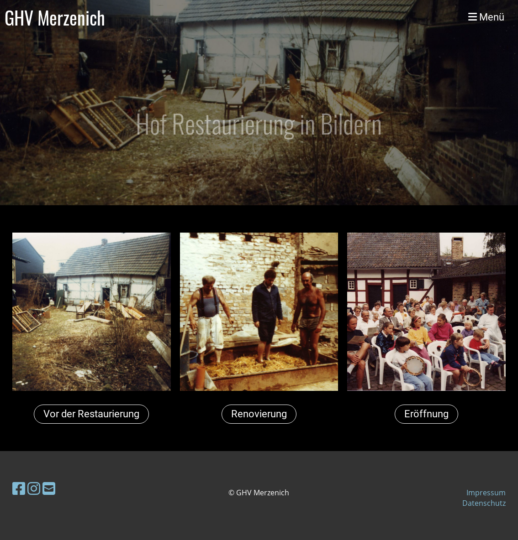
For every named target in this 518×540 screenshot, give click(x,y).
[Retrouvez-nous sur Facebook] (18, 488)
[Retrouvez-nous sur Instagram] (33, 488)
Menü (486, 17)
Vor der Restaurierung (91, 414)
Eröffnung (426, 414)
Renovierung (259, 414)
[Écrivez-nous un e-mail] (48, 488)
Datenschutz (484, 503)
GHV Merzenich (55, 17)
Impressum (486, 493)
